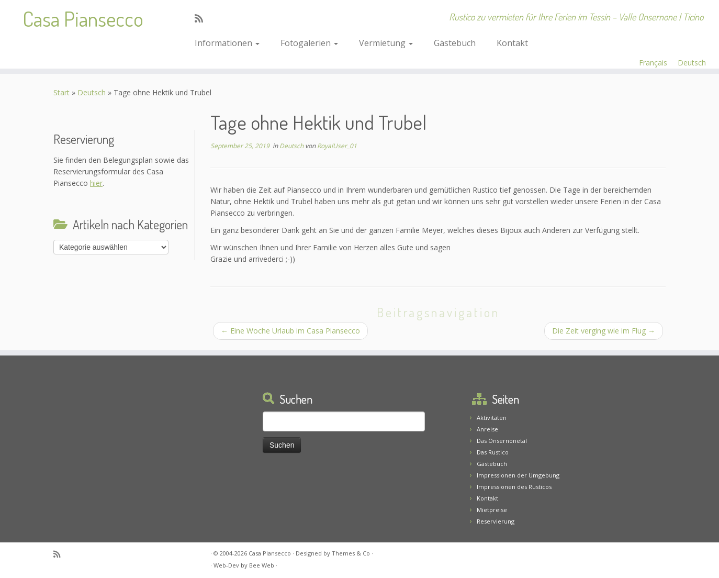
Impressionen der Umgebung (518, 475)
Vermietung (386, 43)
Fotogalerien (309, 43)
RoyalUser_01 (337, 145)
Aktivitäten (492, 417)
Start (61, 92)
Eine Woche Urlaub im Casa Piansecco (290, 331)
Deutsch (692, 63)
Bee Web (261, 565)
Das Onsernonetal (502, 440)
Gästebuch (455, 43)
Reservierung (495, 521)
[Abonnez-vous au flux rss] (202, 18)
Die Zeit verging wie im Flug (603, 331)
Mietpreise (492, 510)
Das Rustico (493, 452)
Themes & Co (351, 553)
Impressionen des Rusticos (514, 487)
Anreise (487, 429)
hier (96, 183)
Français (653, 63)
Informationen (227, 43)
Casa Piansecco (83, 18)
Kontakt (512, 43)
